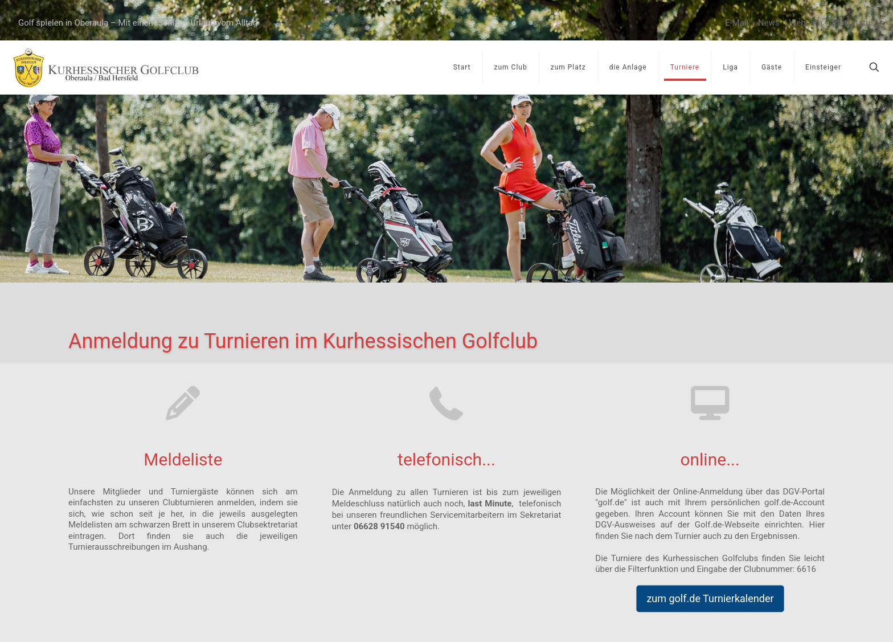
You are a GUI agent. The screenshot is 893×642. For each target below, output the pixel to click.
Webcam (805, 23)
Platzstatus (853, 23)
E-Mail (736, 23)
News (769, 23)
